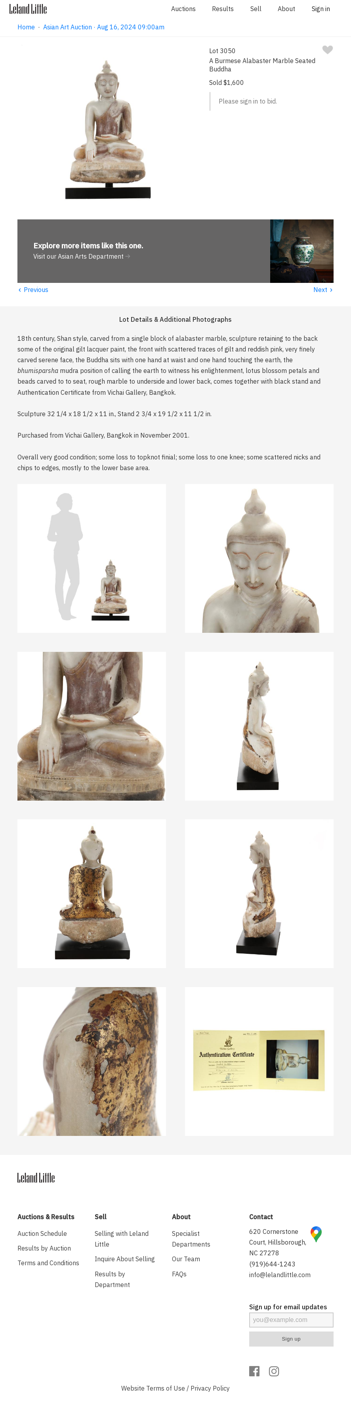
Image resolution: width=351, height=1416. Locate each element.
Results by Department (112, 1279)
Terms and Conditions (48, 1263)
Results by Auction (44, 1248)
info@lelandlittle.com (280, 1275)
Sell (255, 9)
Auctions (183, 9)
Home (26, 27)
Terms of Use (165, 1388)
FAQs (179, 1274)
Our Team (186, 1259)
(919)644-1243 (272, 1264)
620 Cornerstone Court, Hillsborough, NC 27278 (277, 1242)
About (286, 9)
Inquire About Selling (125, 1259)
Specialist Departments (191, 1239)
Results (223, 9)
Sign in (321, 9)
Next (323, 290)
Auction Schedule (42, 1233)
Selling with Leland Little (122, 1239)
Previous (32, 290)
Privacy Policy (210, 1388)
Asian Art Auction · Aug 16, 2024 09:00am (103, 27)
